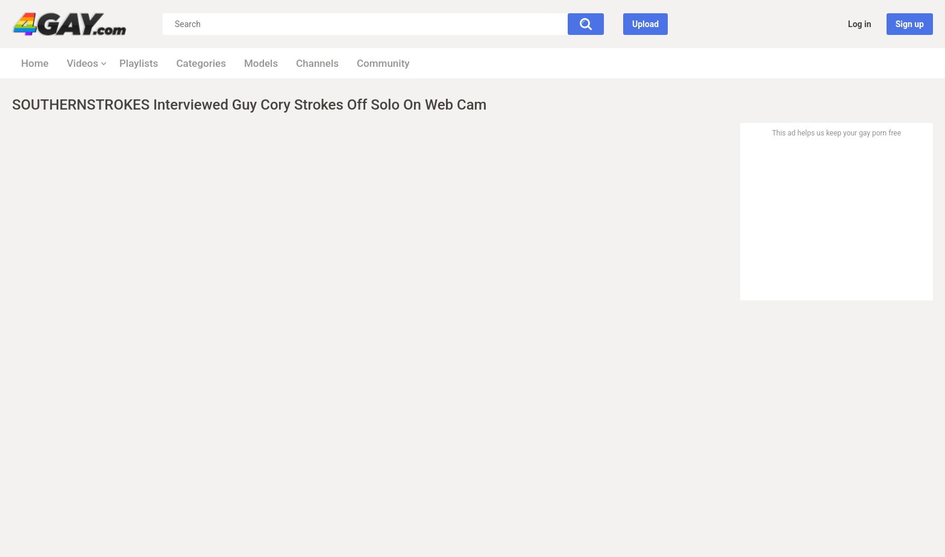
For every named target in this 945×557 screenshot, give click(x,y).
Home (35, 63)
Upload (645, 24)
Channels (317, 63)
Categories (201, 63)
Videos (82, 63)
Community (383, 63)
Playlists (138, 63)
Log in (859, 24)
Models (261, 63)
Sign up (910, 24)
